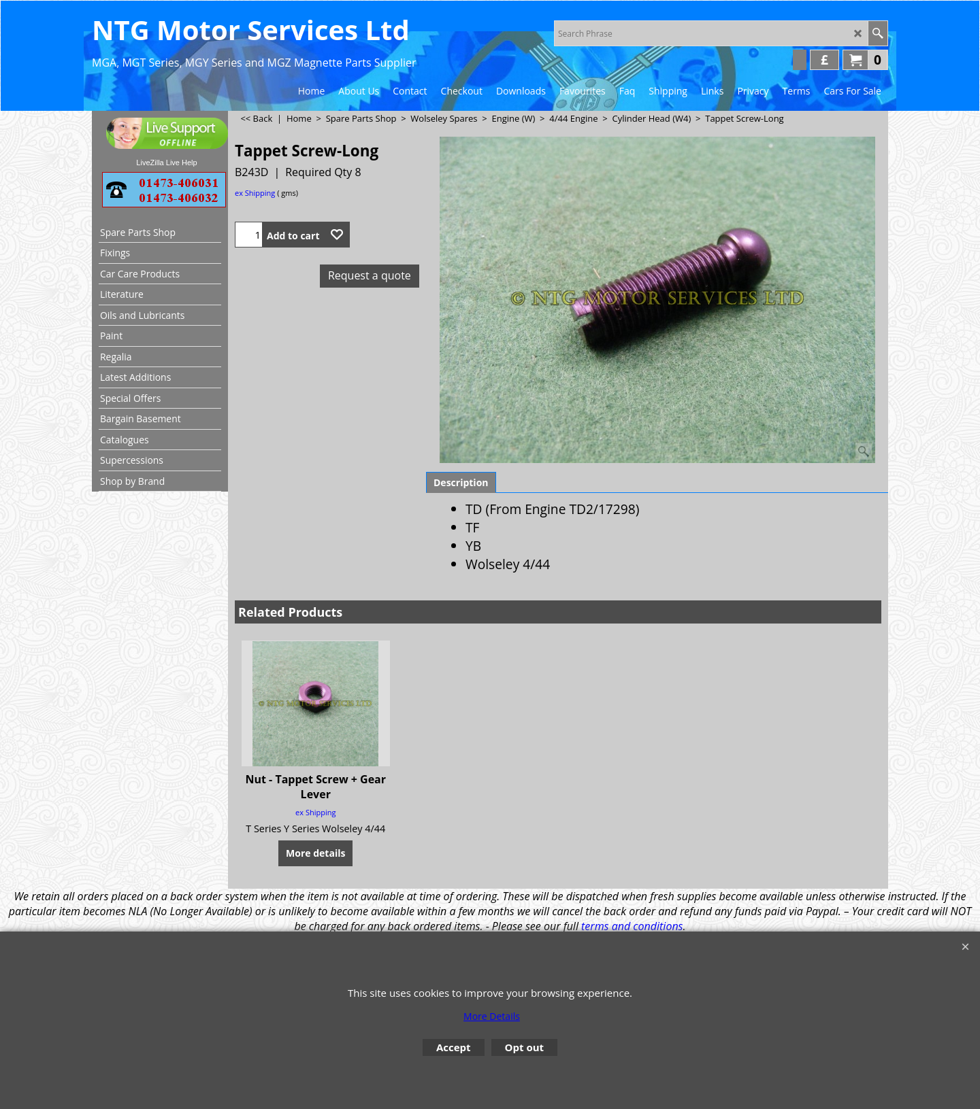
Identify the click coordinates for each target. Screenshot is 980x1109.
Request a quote (369, 275)
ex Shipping (255, 193)
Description (461, 482)
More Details (491, 1016)
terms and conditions (632, 926)
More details (315, 853)
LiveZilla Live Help (166, 162)
